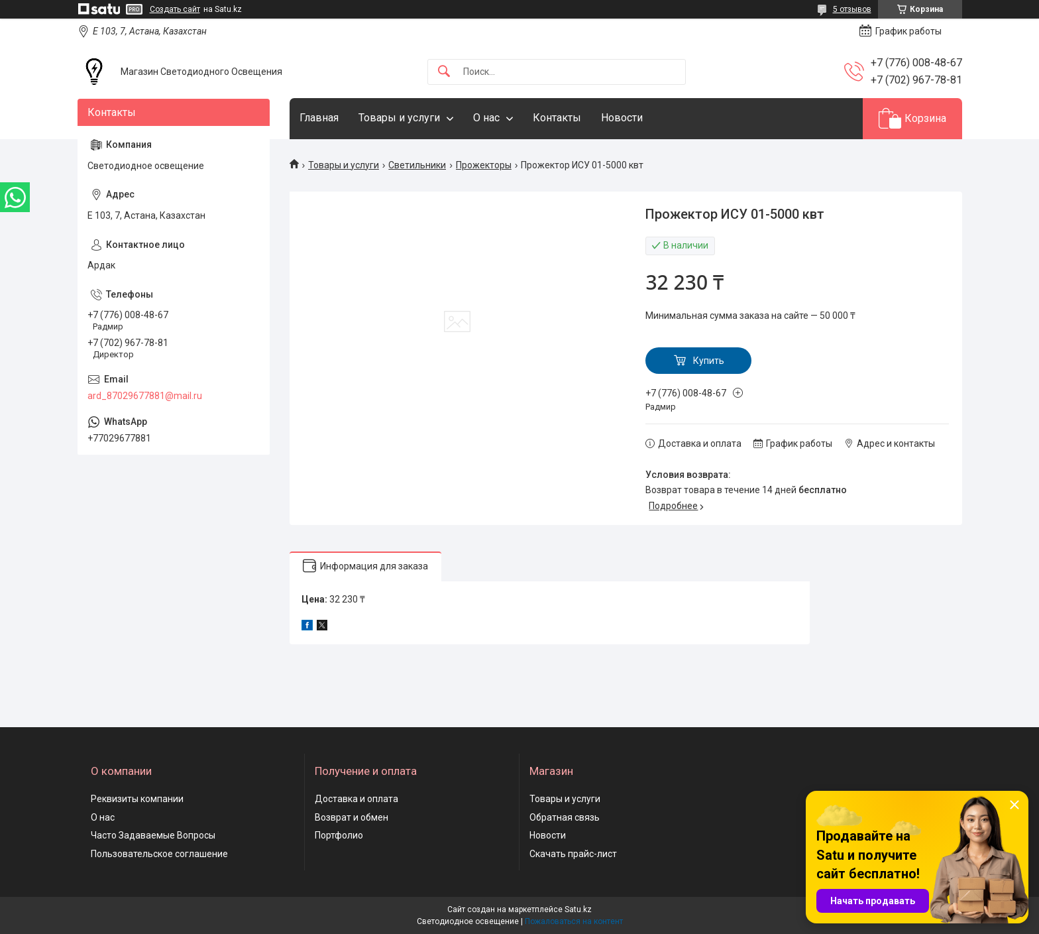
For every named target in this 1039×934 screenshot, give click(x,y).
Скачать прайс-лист (573, 853)
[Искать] (444, 72)
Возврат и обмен (351, 817)
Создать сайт (175, 9)
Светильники (417, 165)
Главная (319, 117)
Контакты (557, 117)
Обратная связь (564, 817)
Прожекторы (484, 165)
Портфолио (339, 835)
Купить (708, 360)
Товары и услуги (399, 117)
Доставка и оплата (356, 798)
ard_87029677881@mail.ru (144, 395)
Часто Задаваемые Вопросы (153, 835)
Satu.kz (578, 909)
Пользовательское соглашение (159, 853)
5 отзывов (852, 9)
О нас (486, 117)
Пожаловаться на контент (574, 921)
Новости (622, 117)
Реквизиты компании (137, 798)
